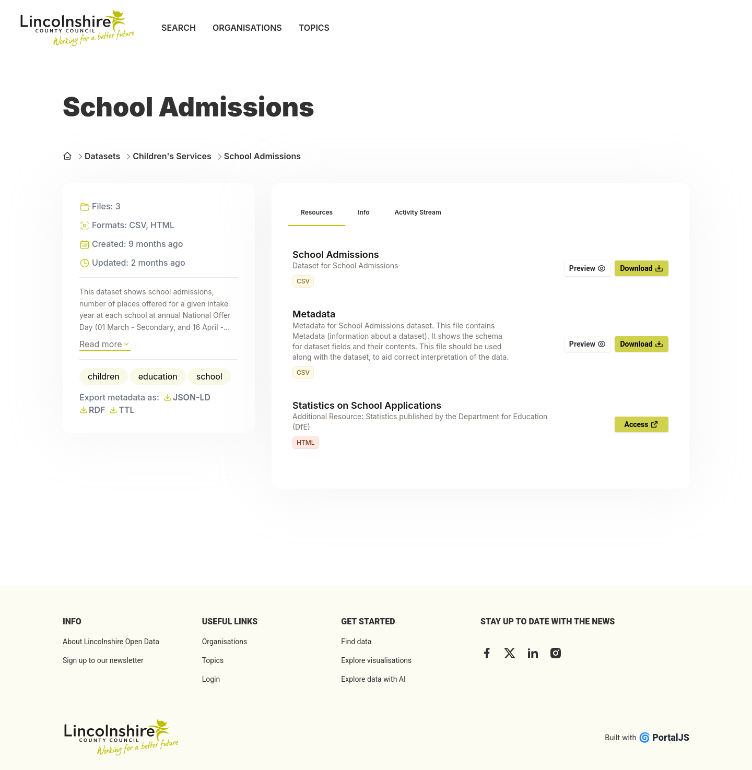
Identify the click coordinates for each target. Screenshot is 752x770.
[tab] (316, 213)
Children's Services (168, 156)
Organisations (225, 641)
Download (641, 268)
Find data (356, 641)
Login (211, 679)
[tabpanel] (480, 349)
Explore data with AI (373, 679)
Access (642, 424)
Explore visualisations (376, 660)
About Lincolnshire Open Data (111, 641)
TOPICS (314, 27)
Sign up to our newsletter (103, 660)
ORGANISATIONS (247, 27)
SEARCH (178, 27)
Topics (213, 660)
